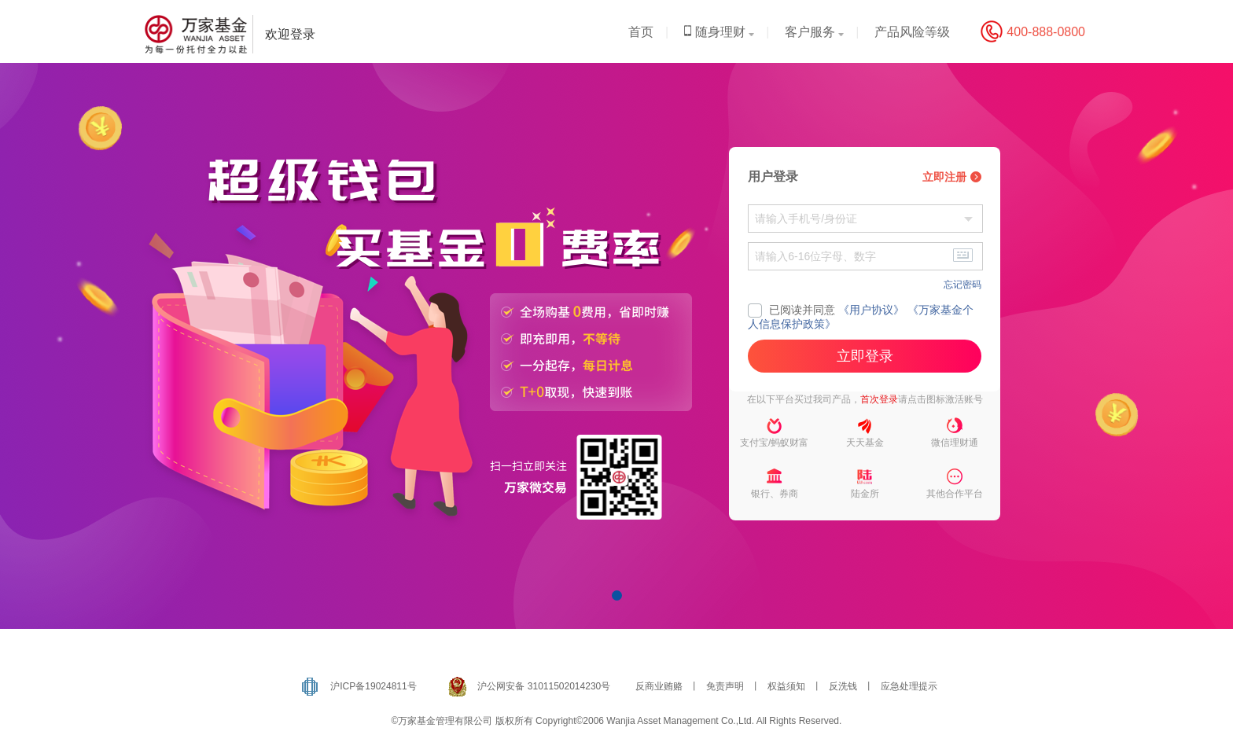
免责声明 (725, 686)
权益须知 (786, 686)
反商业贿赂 (659, 686)
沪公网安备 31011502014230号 (543, 686)
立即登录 (865, 356)
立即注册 (951, 177)
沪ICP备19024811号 (373, 686)
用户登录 (773, 176)
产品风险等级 (912, 32)
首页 (640, 32)
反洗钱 (843, 686)
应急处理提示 (909, 686)
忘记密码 (962, 284)
